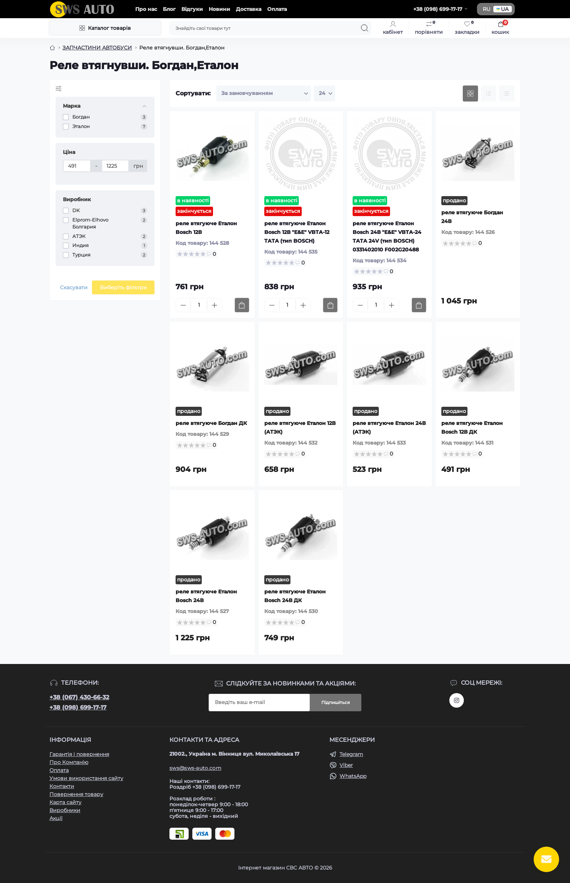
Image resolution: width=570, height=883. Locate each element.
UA (503, 9)
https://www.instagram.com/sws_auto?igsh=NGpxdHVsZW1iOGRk (456, 700)
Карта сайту (65, 802)
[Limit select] (324, 93)
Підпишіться (335, 702)
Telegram (351, 754)
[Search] (364, 28)
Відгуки (192, 9)
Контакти (61, 786)
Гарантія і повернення (79, 754)
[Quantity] (198, 305)
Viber (346, 765)
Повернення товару (76, 794)
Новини (219, 9)
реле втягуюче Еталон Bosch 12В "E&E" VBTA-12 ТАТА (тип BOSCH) (296, 232)
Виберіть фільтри (123, 287)
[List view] (488, 93)
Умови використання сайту (86, 778)
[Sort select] (263, 93)
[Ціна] (77, 166)
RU (486, 9)
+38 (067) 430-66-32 (79, 697)
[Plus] (214, 305)
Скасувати (74, 287)
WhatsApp (353, 776)
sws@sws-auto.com (195, 768)
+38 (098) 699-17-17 (78, 707)
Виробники (64, 810)
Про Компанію (68, 762)
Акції (56, 818)
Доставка (248, 9)
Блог (169, 9)
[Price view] (506, 93)
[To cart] (242, 305)
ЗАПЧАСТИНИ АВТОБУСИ (97, 48)
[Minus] (183, 305)
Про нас (146, 9)
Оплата (277, 9)
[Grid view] (470, 93)
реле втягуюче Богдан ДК (211, 423)
